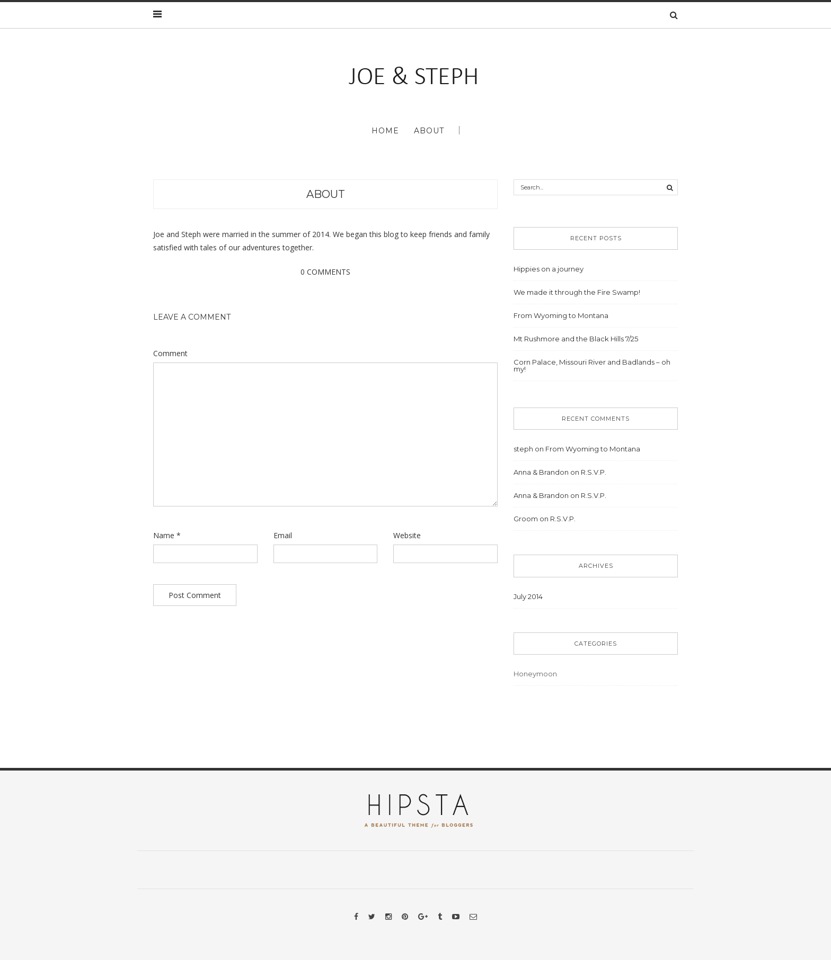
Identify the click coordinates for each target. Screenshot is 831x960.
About (429, 130)
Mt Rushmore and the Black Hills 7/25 (576, 338)
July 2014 (528, 596)
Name (167, 535)
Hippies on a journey (549, 269)
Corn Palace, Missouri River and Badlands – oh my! (592, 365)
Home (385, 130)
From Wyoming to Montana (561, 315)
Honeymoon (535, 673)
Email (282, 535)
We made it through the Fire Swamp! (577, 292)
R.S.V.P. (593, 472)
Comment (170, 353)
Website (407, 535)
